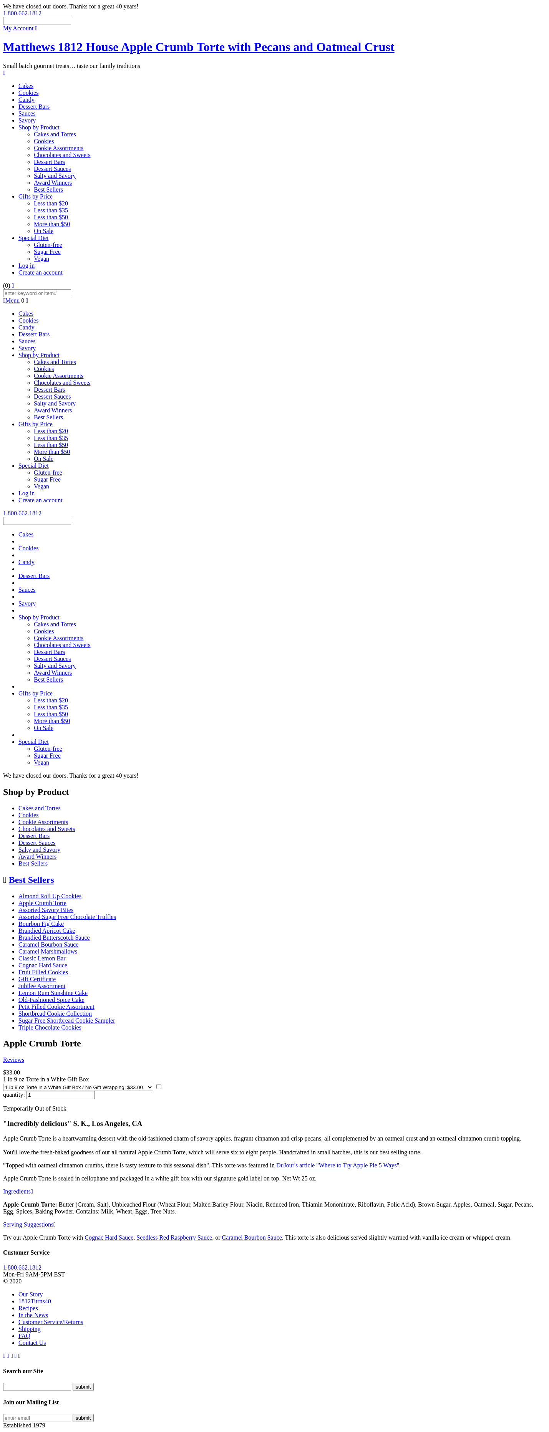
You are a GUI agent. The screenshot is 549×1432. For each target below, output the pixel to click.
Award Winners (53, 182)
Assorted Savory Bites (45, 910)
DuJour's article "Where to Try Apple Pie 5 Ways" (337, 1165)
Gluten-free (48, 245)
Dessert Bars (34, 106)
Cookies (28, 92)
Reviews (13, 1059)
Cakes (25, 86)
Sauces (26, 113)
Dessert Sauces (52, 169)
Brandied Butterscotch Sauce (54, 937)
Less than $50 (51, 217)
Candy (26, 99)
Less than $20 (51, 203)
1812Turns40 (34, 1301)
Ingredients (18, 1191)
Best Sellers (48, 189)
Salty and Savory (55, 175)
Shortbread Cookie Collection (55, 1013)
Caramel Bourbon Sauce (48, 944)
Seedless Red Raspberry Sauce (174, 1237)
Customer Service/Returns (50, 1322)
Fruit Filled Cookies (43, 972)
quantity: (14, 1094)
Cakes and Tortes (55, 134)
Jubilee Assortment (41, 986)
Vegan (41, 258)
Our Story (30, 1294)
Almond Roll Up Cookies (49, 896)
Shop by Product (39, 127)
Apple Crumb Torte (42, 903)
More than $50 (52, 224)
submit (83, 1387)
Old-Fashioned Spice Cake (51, 1000)
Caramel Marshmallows (47, 951)
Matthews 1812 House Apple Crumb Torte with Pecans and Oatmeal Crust (199, 47)
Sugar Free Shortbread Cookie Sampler (66, 1020)
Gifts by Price (35, 196)
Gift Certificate (37, 979)
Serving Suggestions (29, 1224)
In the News (33, 1315)
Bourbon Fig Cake (41, 923)
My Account (18, 28)
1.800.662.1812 (22, 13)
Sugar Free (47, 251)
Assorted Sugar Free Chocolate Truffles (67, 917)
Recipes (28, 1308)
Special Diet (33, 238)
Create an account (40, 272)
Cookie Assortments (58, 148)
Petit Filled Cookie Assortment (56, 1006)
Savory (27, 120)
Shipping (29, 1329)
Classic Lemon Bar (42, 958)
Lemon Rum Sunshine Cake (53, 993)
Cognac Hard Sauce (42, 965)
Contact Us (32, 1342)
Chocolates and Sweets (62, 155)
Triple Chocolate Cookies (49, 1027)
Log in (26, 265)
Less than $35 (51, 210)
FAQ (24, 1336)
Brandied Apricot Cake (46, 930)
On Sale (43, 231)
